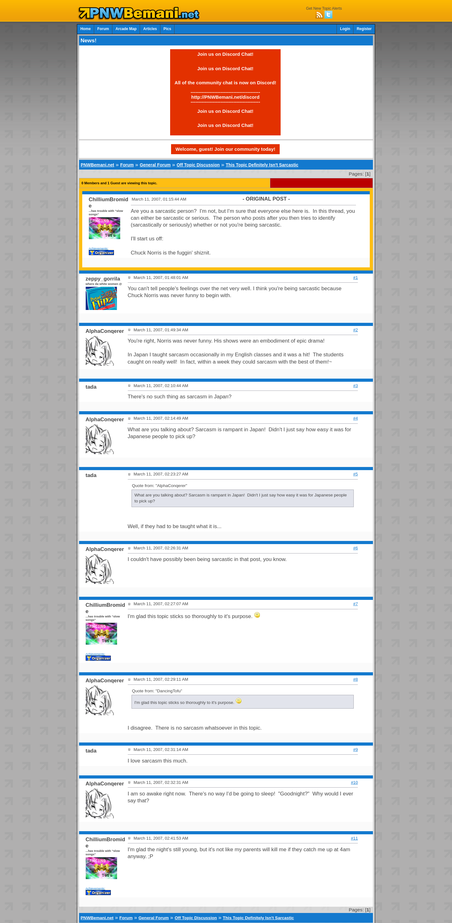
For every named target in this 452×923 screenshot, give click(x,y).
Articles (150, 29)
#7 (355, 603)
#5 (355, 474)
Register (364, 29)
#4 (355, 418)
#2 (355, 330)
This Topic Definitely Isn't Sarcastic (262, 164)
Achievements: (99, 248)
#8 (355, 679)
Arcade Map (126, 29)
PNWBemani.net (97, 164)
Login (345, 29)
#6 (355, 548)
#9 (355, 749)
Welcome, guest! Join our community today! (225, 149)
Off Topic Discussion (198, 164)
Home (85, 29)
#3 (355, 385)
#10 (354, 782)
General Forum (155, 164)
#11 (354, 838)
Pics (167, 29)
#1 (355, 277)
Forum (103, 29)
